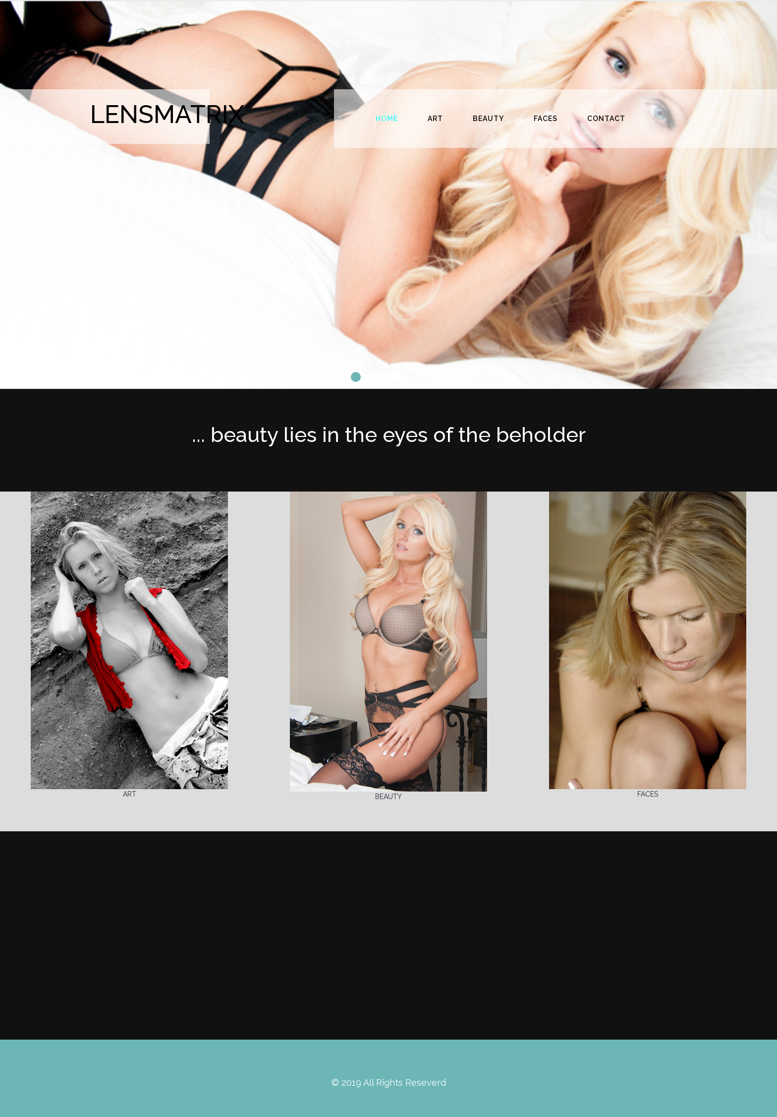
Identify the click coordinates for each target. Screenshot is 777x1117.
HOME (387, 119)
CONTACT (606, 119)
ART (435, 119)
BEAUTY (488, 119)
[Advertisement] (388, 935)
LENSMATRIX (167, 114)
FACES (545, 119)
